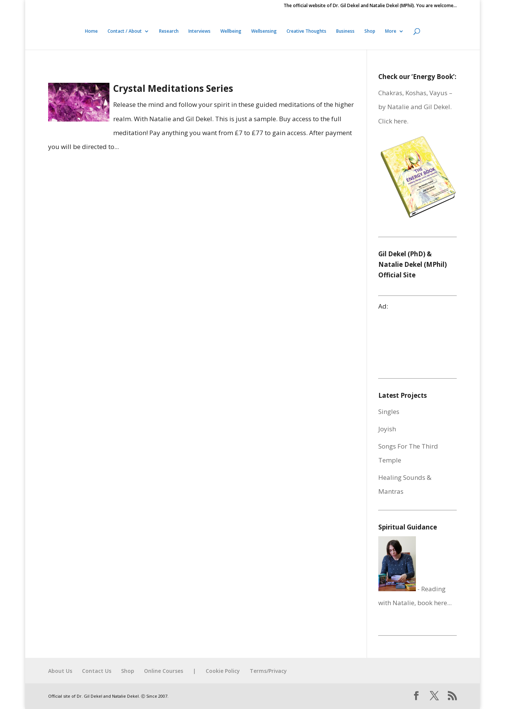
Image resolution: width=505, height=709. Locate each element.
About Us (60, 670)
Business (345, 31)
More (390, 31)
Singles (388, 411)
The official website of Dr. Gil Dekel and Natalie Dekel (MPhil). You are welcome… (370, 6)
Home (91, 31)
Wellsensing (264, 31)
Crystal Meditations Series (173, 88)
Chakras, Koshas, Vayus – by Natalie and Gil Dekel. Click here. (415, 106)
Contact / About (125, 31)
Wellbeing (230, 31)
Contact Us (96, 670)
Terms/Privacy (268, 670)
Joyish (387, 428)
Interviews (199, 31)
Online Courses (163, 670)
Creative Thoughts (306, 31)
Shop (369, 31)
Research (169, 31)
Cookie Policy (223, 670)
